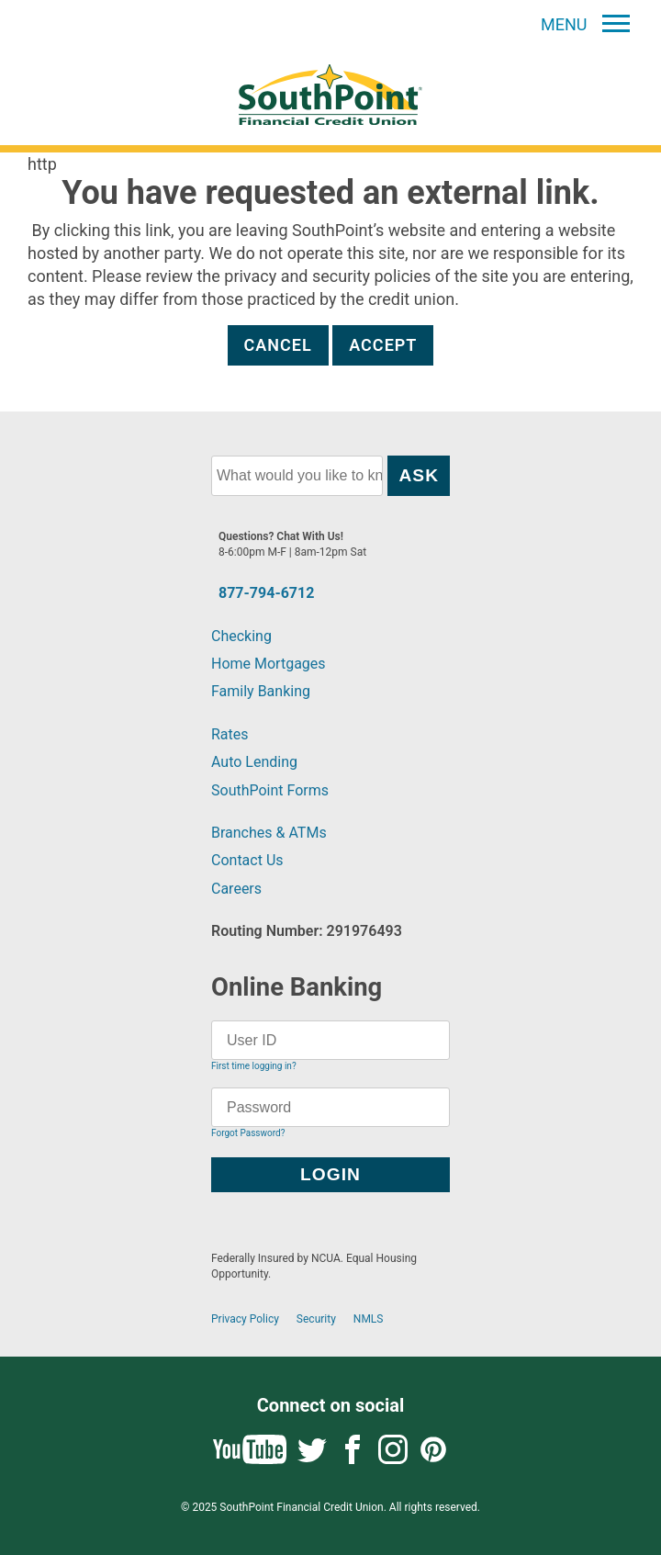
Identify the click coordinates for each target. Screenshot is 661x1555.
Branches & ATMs (269, 832)
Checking (241, 636)
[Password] (330, 1107)
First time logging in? (254, 1066)
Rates (230, 734)
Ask (418, 475)
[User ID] (330, 1040)
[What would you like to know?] (297, 476)
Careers (236, 888)
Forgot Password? (248, 1133)
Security (316, 1319)
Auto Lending (254, 762)
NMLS (368, 1319)
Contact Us (247, 860)
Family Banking (260, 691)
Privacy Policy (245, 1319)
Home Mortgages (268, 663)
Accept (383, 345)
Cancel (278, 345)
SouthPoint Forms (270, 790)
